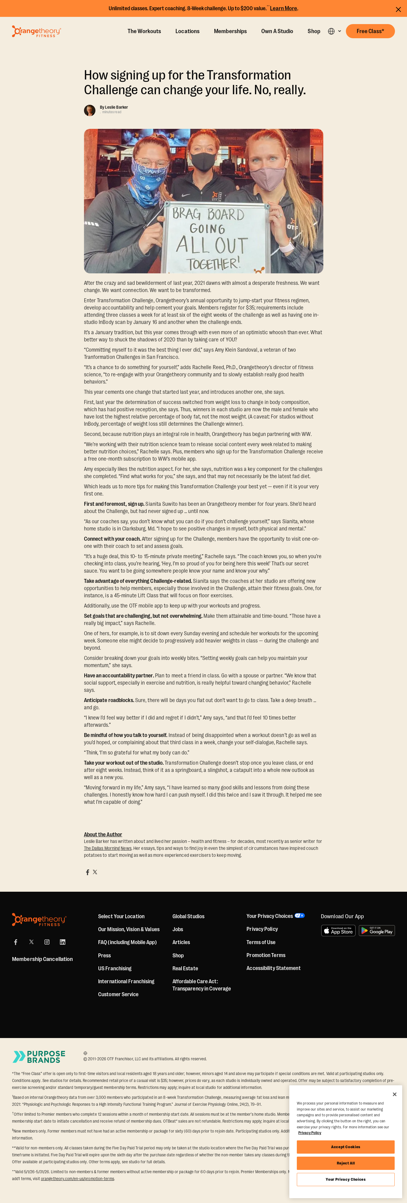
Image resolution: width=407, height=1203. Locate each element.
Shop (314, 31)
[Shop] (178, 955)
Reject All (346, 1163)
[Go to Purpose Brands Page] (39, 1057)
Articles (181, 942)
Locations (188, 31)
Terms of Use (261, 943)
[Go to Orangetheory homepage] (36, 31)
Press (104, 956)
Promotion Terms (266, 956)
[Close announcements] (398, 8)
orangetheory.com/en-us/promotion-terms (77, 1178)
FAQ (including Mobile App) (127, 942)
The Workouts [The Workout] (144, 31)
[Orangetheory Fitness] (39, 919)
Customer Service (118, 994)
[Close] (394, 1094)
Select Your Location (121, 916)
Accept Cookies (345, 1147)
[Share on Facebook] (87, 872)
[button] (334, 31)
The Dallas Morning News (108, 848)
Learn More (283, 8)
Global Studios (188, 916)
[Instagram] (47, 942)
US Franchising (115, 968)
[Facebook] (15, 942)
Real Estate (185, 968)
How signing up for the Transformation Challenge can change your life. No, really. (195, 82)
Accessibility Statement (273, 968)
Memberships (230, 31)
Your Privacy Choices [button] (270, 916)
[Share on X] (94, 872)
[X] (31, 942)
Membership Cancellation (42, 959)
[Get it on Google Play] (377, 930)
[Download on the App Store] (338, 930)
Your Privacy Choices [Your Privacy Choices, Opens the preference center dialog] (345, 1179)
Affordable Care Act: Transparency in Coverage (201, 985)
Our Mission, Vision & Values (129, 929)
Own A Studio (277, 31)
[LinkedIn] (62, 942)
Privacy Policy (262, 929)
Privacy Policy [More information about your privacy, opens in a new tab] (309, 1132)
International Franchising (126, 981)
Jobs (177, 929)
